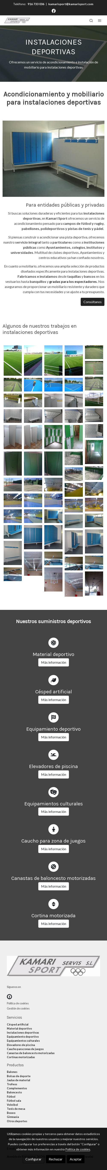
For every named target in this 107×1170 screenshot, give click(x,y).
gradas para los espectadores (73, 281)
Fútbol (11, 1096)
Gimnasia (13, 1117)
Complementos (17, 1088)
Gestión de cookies (18, 1008)
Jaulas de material (18, 1080)
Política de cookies (18, 1003)
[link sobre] (53, 967)
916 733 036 (36, 4)
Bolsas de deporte (19, 1076)
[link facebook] (54, 11)
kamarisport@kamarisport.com (70, 4)
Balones (12, 1072)
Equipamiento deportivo (23, 1036)
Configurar (33, 1159)
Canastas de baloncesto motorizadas (31, 1053)
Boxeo (11, 1112)
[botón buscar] (91, 20)
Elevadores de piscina (21, 1045)
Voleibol (12, 1104)
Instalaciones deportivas (23, 1032)
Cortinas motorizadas (21, 1057)
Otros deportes (17, 1121)
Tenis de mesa (16, 1108)
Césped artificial (17, 1024)
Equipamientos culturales (23, 1040)
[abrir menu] (100, 20)
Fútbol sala (14, 1100)
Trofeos (12, 1084)
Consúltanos (92, 302)
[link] (17, 20)
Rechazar (55, 1159)
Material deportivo (19, 1028)
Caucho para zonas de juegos (25, 1049)
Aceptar (76, 1159)
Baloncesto (14, 1092)
